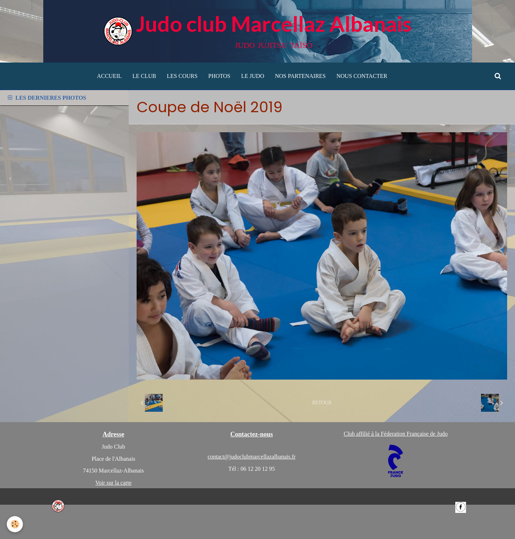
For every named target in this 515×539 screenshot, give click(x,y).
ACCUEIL (109, 76)
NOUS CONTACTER (362, 76)
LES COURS (182, 76)
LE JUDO (252, 76)
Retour (322, 402)
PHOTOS (219, 76)
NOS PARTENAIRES (300, 76)
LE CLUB (144, 76)
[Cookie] (15, 524)
